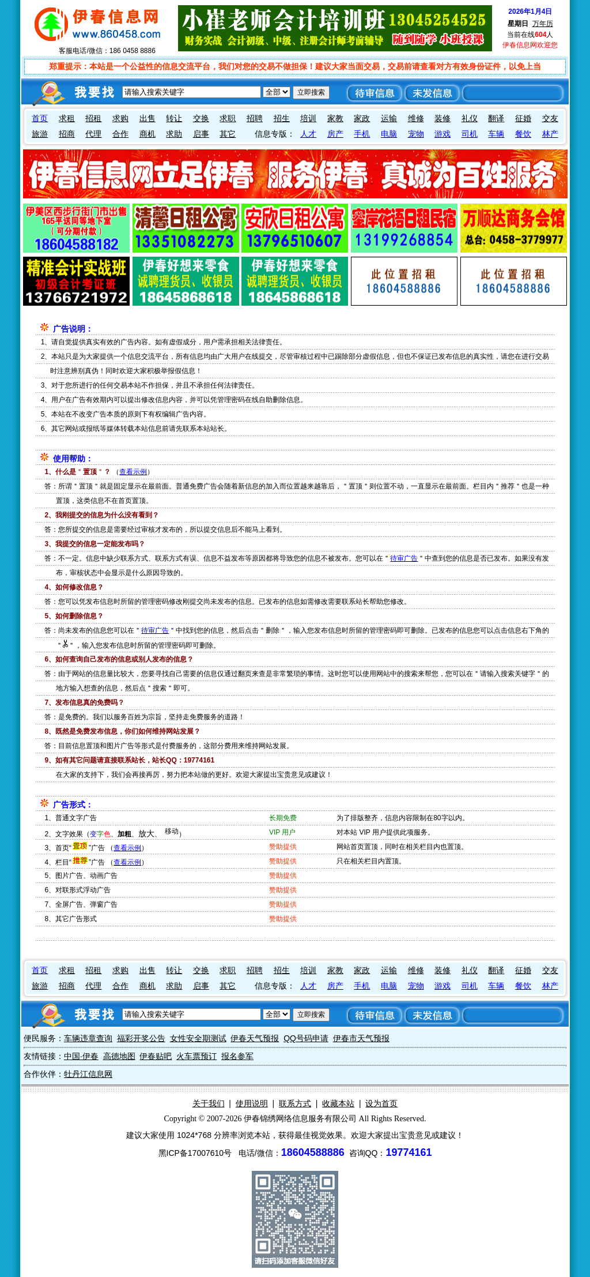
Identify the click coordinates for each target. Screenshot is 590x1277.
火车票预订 (196, 1056)
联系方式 (295, 1103)
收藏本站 (338, 1103)
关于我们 (208, 1103)
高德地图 (119, 1056)
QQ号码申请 (305, 1038)
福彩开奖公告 (141, 1038)
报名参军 (237, 1056)
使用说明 (252, 1103)
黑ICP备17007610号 (195, 1153)
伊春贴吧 (155, 1056)
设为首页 (381, 1103)
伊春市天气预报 (361, 1038)
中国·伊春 (81, 1056)
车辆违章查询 (88, 1038)
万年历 (542, 24)
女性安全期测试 (198, 1038)
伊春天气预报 (254, 1038)
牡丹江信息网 (88, 1074)
